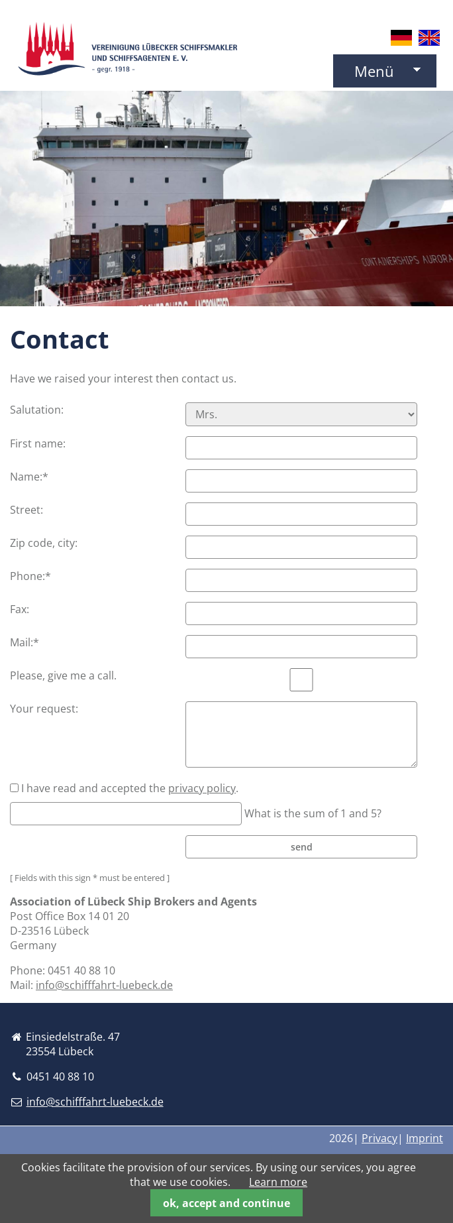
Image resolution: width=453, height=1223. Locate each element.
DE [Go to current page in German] (401, 38)
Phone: (37, 576)
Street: (26, 509)
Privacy (379, 1138)
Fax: (19, 609)
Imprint (424, 1138)
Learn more (278, 1182)
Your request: (44, 708)
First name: (38, 443)
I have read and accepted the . (129, 788)
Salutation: (37, 409)
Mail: (37, 642)
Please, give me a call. (63, 675)
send (302, 847)
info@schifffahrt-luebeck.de (104, 985)
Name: (37, 476)
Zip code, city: (43, 543)
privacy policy (202, 788)
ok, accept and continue (226, 1203)
